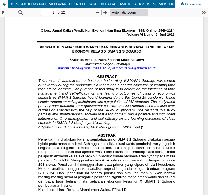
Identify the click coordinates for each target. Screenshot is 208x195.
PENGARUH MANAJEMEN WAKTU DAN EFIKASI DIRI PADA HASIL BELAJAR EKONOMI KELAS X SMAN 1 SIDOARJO (109, 4)
